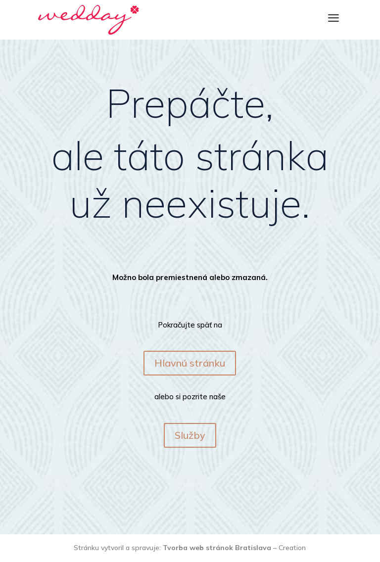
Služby (190, 435)
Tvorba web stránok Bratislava (217, 547)
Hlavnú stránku (189, 363)
